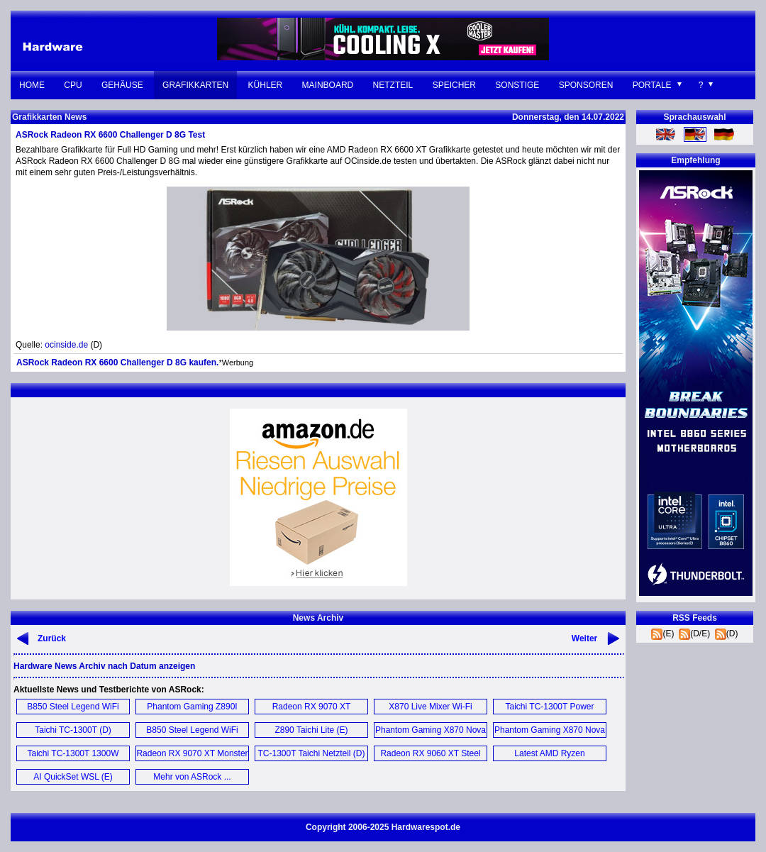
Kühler (265, 85)
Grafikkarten (195, 85)
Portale (652, 85)
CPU (73, 85)
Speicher (454, 85)
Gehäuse (122, 85)
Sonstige (517, 85)
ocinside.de (66, 345)
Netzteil (393, 85)
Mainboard (328, 85)
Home (32, 85)
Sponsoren (586, 85)
